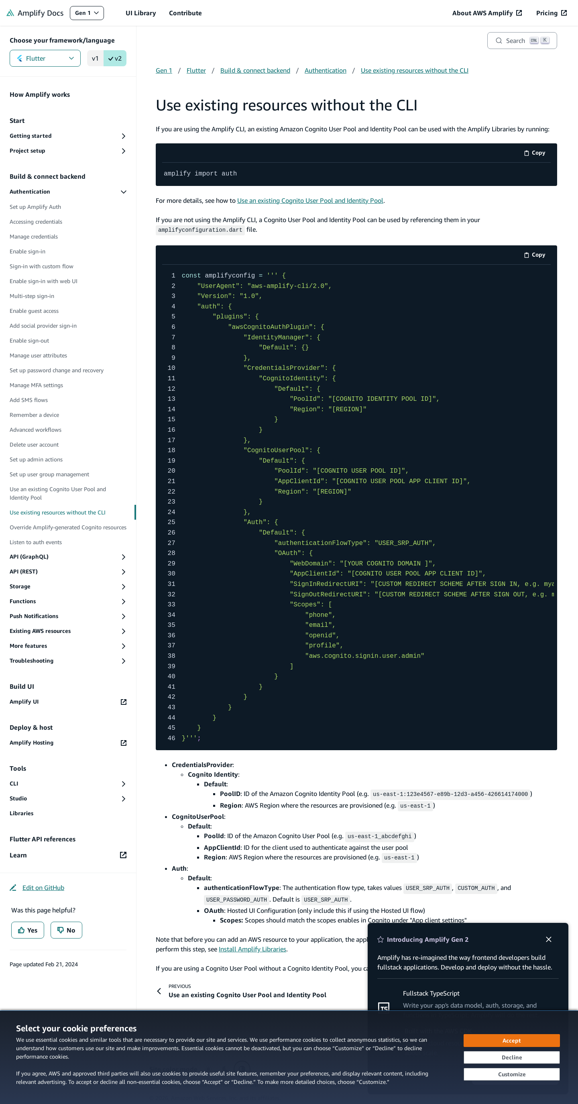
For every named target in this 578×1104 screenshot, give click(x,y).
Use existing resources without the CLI (414, 70)
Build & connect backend (255, 70)
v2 (115, 58)
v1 (95, 58)
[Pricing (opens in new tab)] (551, 13)
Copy (537, 154)
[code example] (356, 174)
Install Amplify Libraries (252, 943)
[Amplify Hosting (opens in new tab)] (68, 742)
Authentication (325, 70)
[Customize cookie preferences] (512, 1074)
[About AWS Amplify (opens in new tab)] (487, 13)
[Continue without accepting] (512, 1057)
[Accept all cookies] (512, 1040)
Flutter (45, 58)
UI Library (141, 13)
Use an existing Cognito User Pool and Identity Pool (310, 200)
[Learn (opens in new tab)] (68, 855)
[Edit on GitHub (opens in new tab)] (37, 887)
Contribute (185, 13)
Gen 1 (89, 14)
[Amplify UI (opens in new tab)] (68, 701)
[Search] (522, 40)
